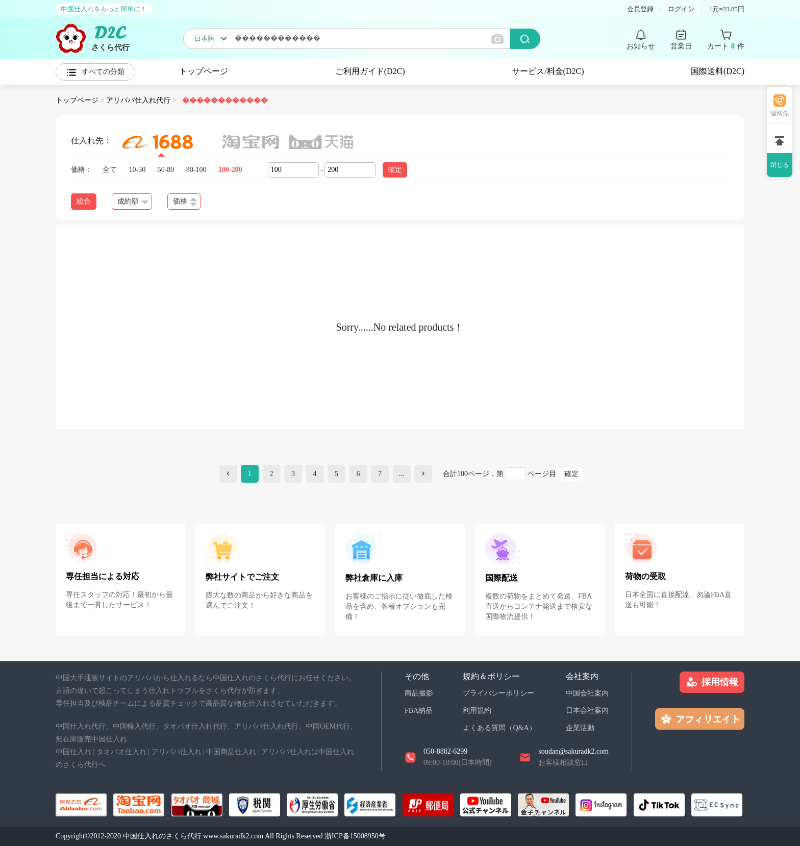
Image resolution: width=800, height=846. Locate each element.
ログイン (681, 9)
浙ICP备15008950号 (355, 836)
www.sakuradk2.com (233, 836)
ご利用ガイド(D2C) (370, 71)
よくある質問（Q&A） (499, 728)
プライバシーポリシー (498, 693)
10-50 (137, 169)
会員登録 (640, 9)
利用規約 (477, 710)
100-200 (230, 169)
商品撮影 (419, 693)
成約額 (132, 201)
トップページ (203, 71)
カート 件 (725, 46)
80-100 (196, 169)
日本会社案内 (587, 710)
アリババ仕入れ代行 (138, 100)
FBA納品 (419, 710)
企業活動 (580, 728)
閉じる (779, 164)
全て (110, 169)
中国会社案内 (587, 693)
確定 (395, 169)
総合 (84, 201)
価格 (185, 201)
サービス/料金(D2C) (548, 71)
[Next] (423, 474)
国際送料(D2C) (717, 71)
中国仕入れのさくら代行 (162, 836)
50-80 (166, 169)
